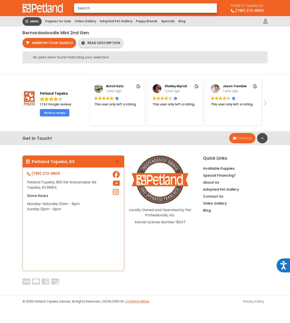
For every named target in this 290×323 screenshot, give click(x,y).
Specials (168, 21)
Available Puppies (219, 168)
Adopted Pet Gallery (116, 21)
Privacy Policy (253, 301)
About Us (211, 182)
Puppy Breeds (147, 21)
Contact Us (213, 196)
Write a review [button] (54, 113)
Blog (182, 21)
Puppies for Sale (58, 21)
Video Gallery (85, 21)
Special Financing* (219, 175)
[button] (265, 104)
